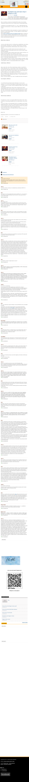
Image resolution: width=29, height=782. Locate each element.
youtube (3, 2)
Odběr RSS (5, 119)
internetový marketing (7, 764)
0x (10, 151)
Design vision (6, 763)
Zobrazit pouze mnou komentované (8, 174)
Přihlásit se (26, 0)
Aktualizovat (5, 172)
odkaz (16, 494)
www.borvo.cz (4, 769)
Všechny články (25, 622)
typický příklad (12, 307)
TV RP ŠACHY (4, 770)
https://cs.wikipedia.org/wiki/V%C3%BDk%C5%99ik (11, 33)
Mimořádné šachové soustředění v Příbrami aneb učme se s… (13, 158)
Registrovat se (25, 1)
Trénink (10, 128)
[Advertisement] (10, 548)
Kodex (13, 761)
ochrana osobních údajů (8, 761)
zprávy (3, 0)
